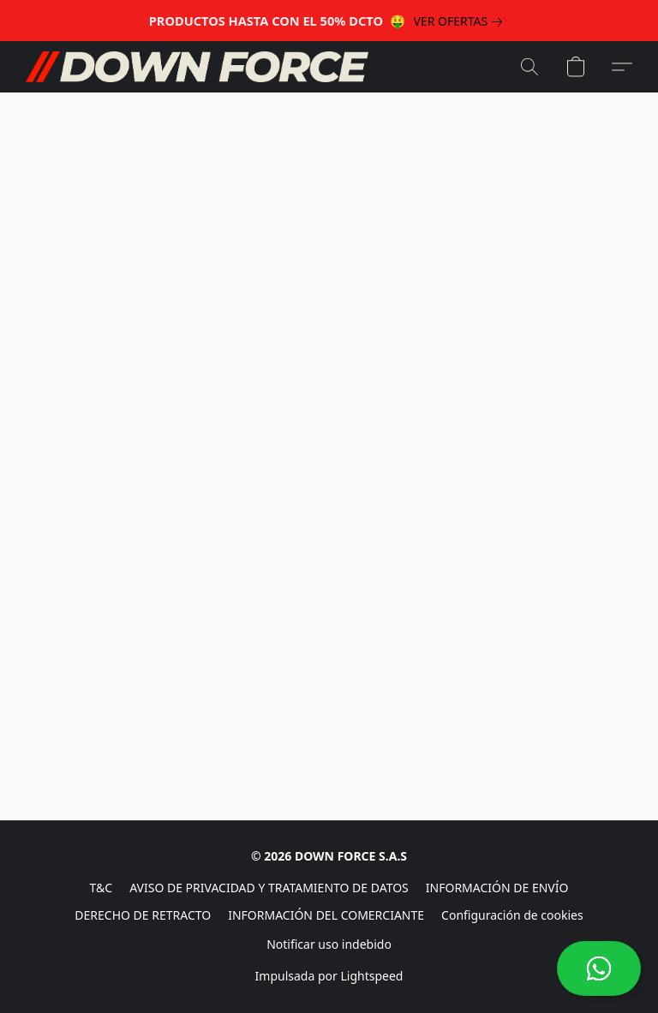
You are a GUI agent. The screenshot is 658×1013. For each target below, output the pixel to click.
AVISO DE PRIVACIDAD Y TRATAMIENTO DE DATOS (269, 887)
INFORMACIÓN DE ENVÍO (497, 887)
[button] (599, 968)
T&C (101, 887)
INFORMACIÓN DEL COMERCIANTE (326, 915)
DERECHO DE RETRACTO (143, 915)
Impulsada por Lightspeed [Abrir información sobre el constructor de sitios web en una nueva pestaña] (329, 976)
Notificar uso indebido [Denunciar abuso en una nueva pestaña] (329, 944)
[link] (462, 21)
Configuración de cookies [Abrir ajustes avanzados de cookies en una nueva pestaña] (512, 915)
